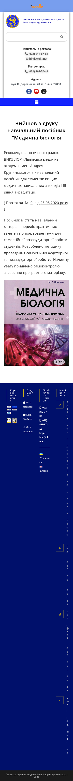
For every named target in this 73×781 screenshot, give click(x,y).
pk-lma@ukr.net (45, 437)
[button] (36, 102)
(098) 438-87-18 (43, 424)
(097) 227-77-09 (43, 411)
